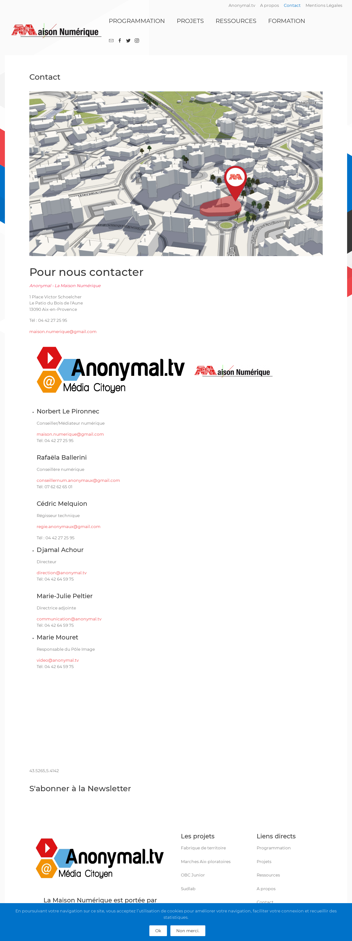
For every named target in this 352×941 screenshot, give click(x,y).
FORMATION (286, 20)
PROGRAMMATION (137, 20)
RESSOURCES (236, 20)
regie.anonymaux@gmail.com (68, 526)
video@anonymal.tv (58, 660)
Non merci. (187, 930)
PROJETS (190, 20)
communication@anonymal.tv (69, 619)
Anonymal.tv (242, 5)
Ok (158, 930)
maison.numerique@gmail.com (63, 331)
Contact (292, 5)
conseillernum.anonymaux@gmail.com (78, 480)
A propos (269, 5)
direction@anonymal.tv (62, 572)
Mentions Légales (324, 5)
